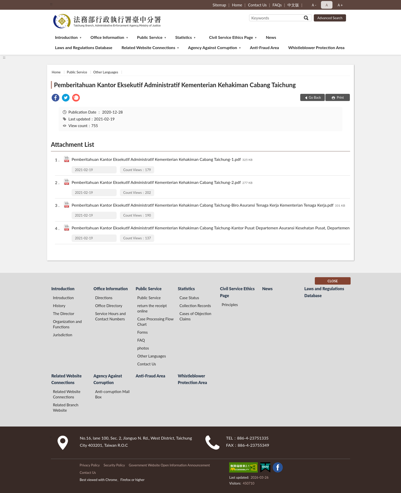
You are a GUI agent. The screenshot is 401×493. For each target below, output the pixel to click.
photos (143, 348)
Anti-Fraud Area (264, 47)
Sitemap (219, 5)
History (59, 305)
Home (237, 5)
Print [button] (340, 97)
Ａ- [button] (313, 5)
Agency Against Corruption (212, 47)
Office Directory (108, 305)
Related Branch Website (65, 407)
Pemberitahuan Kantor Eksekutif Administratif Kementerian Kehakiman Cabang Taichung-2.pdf (162, 183)
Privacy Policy (89, 465)
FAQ (141, 340)
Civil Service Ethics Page (231, 37)
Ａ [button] (327, 5)
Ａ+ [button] (340, 5)
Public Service (150, 37)
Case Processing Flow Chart (155, 322)
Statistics (183, 37)
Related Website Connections (148, 47)
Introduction (66, 37)
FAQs (277, 5)
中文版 (293, 5)
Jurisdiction (62, 334)
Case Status (189, 297)
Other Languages (105, 72)
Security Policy (114, 465)
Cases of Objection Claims (195, 316)
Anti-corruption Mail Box (112, 394)
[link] (55, 98)
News (271, 37)
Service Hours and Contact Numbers (110, 316)
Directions (104, 297)
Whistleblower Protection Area (316, 47)
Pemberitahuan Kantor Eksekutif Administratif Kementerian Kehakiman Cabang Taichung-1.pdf (162, 160)
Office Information (107, 37)
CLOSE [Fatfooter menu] (333, 281)
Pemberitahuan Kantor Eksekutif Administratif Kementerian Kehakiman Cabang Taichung (175, 84)
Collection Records (195, 305)
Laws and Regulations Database (83, 47)
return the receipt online (152, 308)
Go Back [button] (315, 97)
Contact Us (257, 5)
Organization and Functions (67, 324)
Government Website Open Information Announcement (169, 465)
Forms (142, 332)
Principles (230, 304)
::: (51, 4)
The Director (63, 313)
